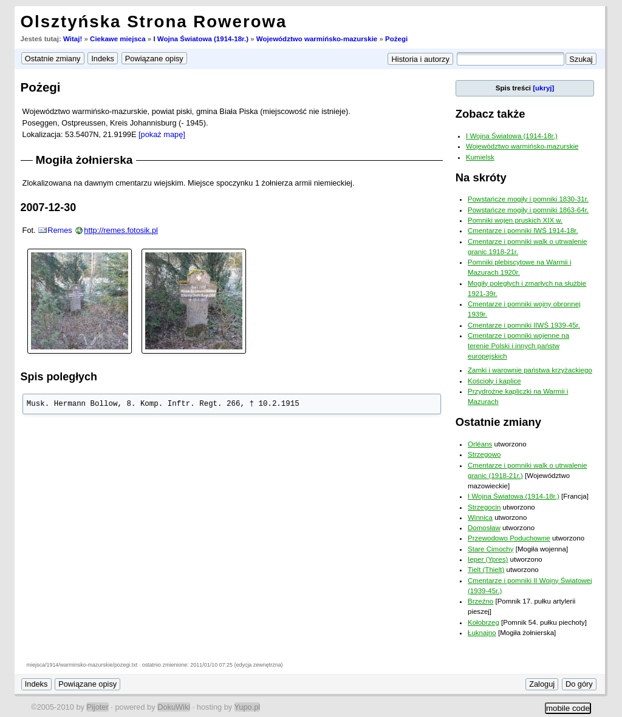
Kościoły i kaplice (494, 381)
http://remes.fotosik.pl (121, 230)
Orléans (480, 444)
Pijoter (97, 707)
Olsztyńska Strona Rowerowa (154, 21)
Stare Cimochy (491, 549)
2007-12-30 (49, 207)
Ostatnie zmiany (498, 422)
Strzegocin (484, 507)
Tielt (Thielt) (486, 569)
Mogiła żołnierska (84, 159)
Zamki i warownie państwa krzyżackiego (530, 370)
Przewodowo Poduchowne (509, 538)
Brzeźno (480, 601)
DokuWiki (173, 707)
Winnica (480, 517)
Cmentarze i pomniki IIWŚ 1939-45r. (524, 325)
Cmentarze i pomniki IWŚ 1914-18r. (523, 230)
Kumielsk (480, 157)
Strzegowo (484, 454)
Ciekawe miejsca (118, 38)
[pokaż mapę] (161, 134)
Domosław (484, 527)
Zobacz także (490, 113)
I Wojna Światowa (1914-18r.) (200, 38)
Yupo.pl (247, 707)
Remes (59, 230)
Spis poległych (59, 377)
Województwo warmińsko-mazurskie (316, 38)
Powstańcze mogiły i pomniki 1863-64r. (528, 210)
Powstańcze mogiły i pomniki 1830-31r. (528, 199)
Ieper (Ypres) (488, 559)
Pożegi (396, 38)
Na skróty (481, 177)
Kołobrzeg (483, 622)
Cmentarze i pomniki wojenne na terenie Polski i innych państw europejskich (518, 346)
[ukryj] (543, 88)
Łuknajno (482, 632)
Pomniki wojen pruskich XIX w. (515, 220)
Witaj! (72, 38)
